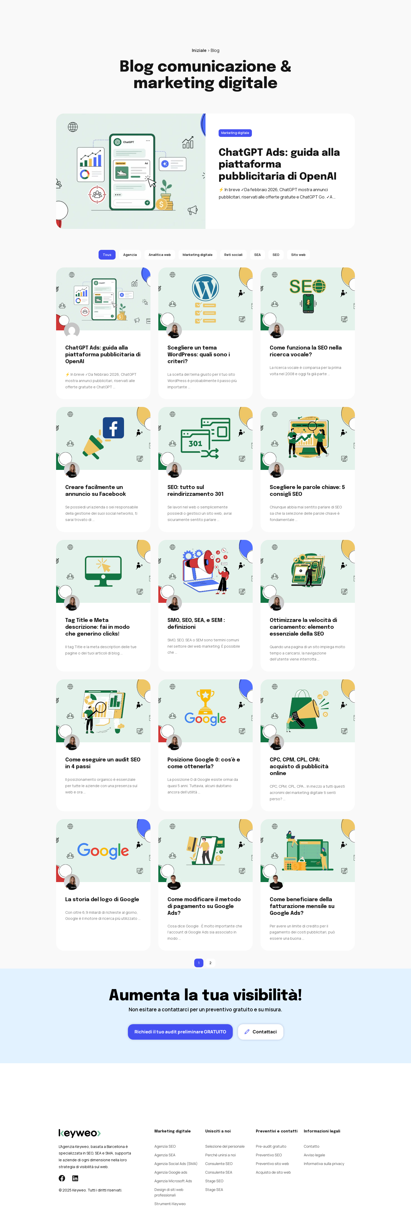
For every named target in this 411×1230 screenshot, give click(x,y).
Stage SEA (214, 1189)
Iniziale (199, 50)
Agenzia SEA (164, 1154)
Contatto (260, 15)
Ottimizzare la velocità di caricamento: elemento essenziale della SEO (303, 627)
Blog (237, 15)
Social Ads (191, 15)
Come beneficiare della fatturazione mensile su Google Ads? (302, 906)
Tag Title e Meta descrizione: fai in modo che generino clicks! (97, 627)
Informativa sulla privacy (324, 1163)
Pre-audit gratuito (271, 1146)
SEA (168, 15)
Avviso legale (314, 1154)
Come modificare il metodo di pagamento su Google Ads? (204, 906)
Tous (107, 254)
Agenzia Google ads (170, 1172)
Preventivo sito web (272, 1163)
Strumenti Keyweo (170, 1203)
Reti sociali (233, 254)
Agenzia (217, 15)
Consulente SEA (218, 1172)
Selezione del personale (225, 1146)
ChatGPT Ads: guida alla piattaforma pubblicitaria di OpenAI (279, 165)
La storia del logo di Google (102, 900)
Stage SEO (214, 1180)
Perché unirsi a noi (220, 1154)
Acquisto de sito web (273, 1172)
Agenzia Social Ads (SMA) (176, 1163)
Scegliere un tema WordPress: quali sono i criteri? (198, 354)
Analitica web (160, 254)
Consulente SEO (218, 1163)
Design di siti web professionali (168, 1192)
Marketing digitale (235, 133)
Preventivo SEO (269, 1154)
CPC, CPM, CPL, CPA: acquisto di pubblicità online (299, 766)
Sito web (298, 254)
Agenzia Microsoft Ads (173, 1180)
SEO (152, 15)
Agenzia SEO (165, 1146)
